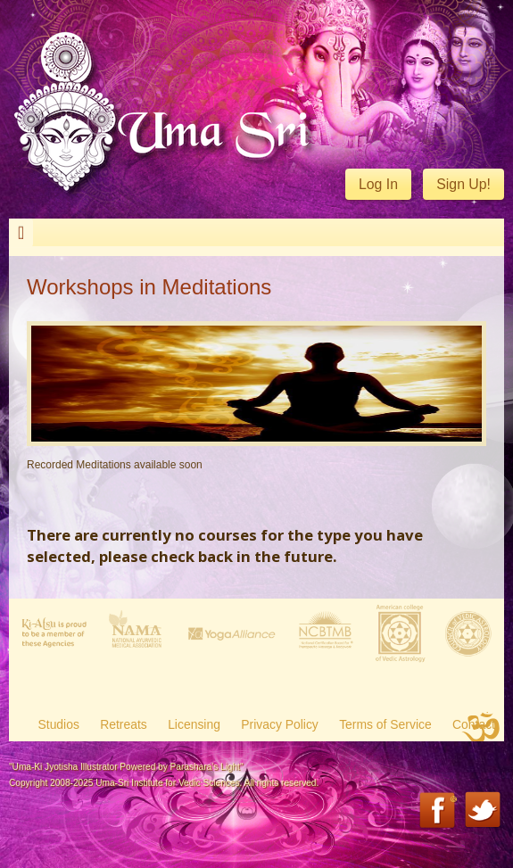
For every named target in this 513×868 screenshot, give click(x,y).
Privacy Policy (280, 724)
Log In (378, 184)
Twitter (484, 811)
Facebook (438, 811)
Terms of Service (385, 724)
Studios (58, 724)
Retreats (123, 724)
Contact (473, 724)
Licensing (194, 724)
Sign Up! (463, 184)
